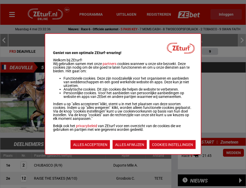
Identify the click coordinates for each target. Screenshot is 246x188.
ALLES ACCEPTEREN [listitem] (90, 145)
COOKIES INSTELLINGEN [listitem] (172, 145)
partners (109, 64)
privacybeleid (86, 126)
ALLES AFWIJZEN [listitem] (129, 145)
